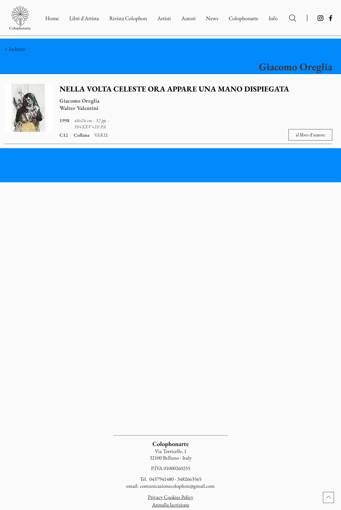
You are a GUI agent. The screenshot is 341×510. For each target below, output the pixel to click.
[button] (243, 18)
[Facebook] (330, 18)
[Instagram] (320, 18)
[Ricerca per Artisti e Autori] (292, 18)
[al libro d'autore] (310, 135)
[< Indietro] (45, 49)
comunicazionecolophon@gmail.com (177, 486)
